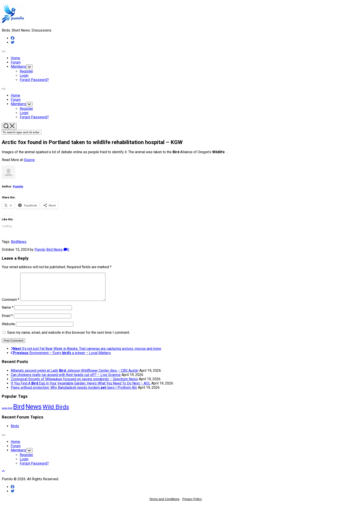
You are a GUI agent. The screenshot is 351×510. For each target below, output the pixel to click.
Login (24, 75)
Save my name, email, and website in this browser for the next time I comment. (68, 338)
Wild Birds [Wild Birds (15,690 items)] (56, 412)
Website (8, 329)
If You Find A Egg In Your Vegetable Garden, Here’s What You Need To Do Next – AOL (80, 389)
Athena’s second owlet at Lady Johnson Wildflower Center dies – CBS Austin (74, 376)
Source (29, 160)
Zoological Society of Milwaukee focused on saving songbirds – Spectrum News (74, 384)
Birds (15, 431)
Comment (10, 305)
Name (7, 313)
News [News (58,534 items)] (34, 412)
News (21, 242)
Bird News (54, 249)
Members (18, 66)
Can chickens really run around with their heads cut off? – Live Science (66, 380)
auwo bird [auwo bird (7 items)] (7, 413)
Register (26, 71)
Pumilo (18, 186)
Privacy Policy (192, 504)
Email (7, 321)
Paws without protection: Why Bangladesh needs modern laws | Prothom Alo (74, 393)
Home (15, 58)
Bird (14, 242)
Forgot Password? (34, 80)
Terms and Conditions (164, 504)
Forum (16, 62)
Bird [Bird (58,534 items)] (19, 412)
